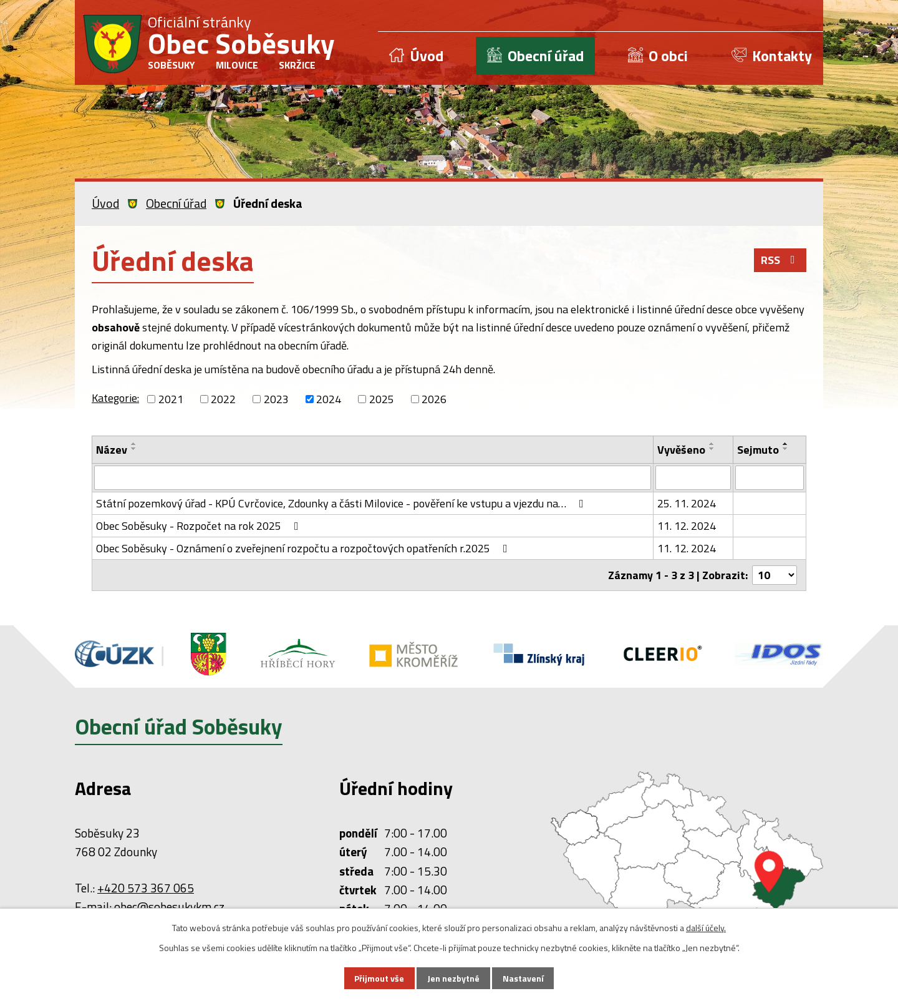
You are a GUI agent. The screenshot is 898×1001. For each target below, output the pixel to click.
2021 (170, 399)
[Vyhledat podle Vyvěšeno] (693, 477)
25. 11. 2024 (686, 502)
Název (111, 449)
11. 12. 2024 (686, 525)
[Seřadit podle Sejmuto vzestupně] (786, 443)
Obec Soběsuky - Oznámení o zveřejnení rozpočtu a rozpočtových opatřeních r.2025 (304, 547)
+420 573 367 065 (145, 887)
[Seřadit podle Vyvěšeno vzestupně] (712, 443)
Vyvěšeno (681, 449)
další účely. (706, 927)
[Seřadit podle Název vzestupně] (134, 443)
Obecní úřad (546, 55)
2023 (276, 399)
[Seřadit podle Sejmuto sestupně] (786, 448)
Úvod (426, 55)
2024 (328, 399)
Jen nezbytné (453, 978)
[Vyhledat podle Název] (372, 477)
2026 (434, 399)
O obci (668, 55)
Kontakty (782, 55)
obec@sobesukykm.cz (169, 906)
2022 (223, 399)
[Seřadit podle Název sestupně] (134, 448)
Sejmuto (758, 449)
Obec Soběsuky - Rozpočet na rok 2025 (200, 525)
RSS (780, 259)
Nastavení (523, 978)
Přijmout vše (379, 978)
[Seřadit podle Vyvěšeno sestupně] (712, 448)
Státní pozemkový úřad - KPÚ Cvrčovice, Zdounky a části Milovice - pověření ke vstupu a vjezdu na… (342, 502)
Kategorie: (115, 397)
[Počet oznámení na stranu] (774, 574)
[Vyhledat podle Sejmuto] (769, 477)
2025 (381, 399)
